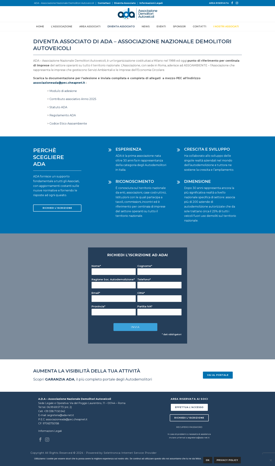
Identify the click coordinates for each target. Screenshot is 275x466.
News (146, 26)
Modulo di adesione (63, 91)
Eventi (161, 26)
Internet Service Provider (139, 452)
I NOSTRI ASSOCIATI (226, 26)
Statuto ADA (58, 107)
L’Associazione (61, 26)
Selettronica (112, 452)
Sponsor (179, 26)
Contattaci (104, 3)
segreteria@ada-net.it (60, 415)
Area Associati (89, 26)
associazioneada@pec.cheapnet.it (59, 82)
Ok (208, 460)
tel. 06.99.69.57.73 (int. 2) (57, 407)
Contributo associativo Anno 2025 (72, 99)
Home (40, 26)
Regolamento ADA (62, 115)
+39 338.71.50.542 (54, 411)
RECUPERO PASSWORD (189, 427)
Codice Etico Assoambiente (68, 123)
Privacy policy (227, 460)
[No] (270, 460)
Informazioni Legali (151, 3)
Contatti (199, 26)
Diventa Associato (125, 3)
